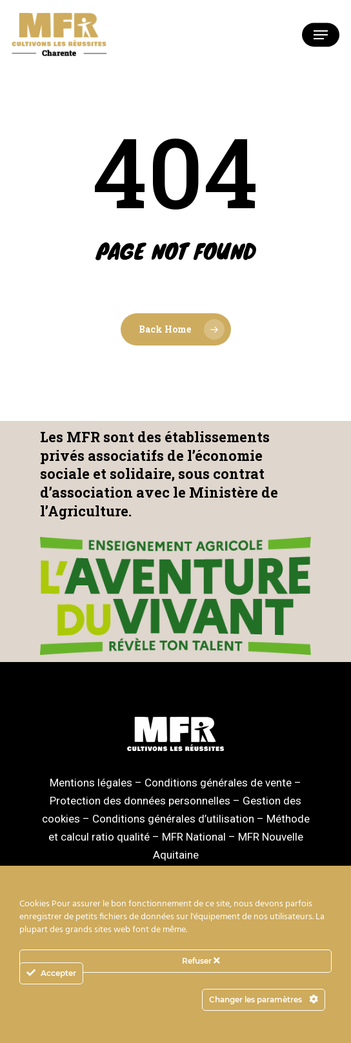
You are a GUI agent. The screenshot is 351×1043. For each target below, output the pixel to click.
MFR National (194, 836)
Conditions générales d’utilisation (173, 818)
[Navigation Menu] (320, 34)
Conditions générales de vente (218, 782)
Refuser (201, 961)
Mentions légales (91, 782)
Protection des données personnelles (140, 800)
